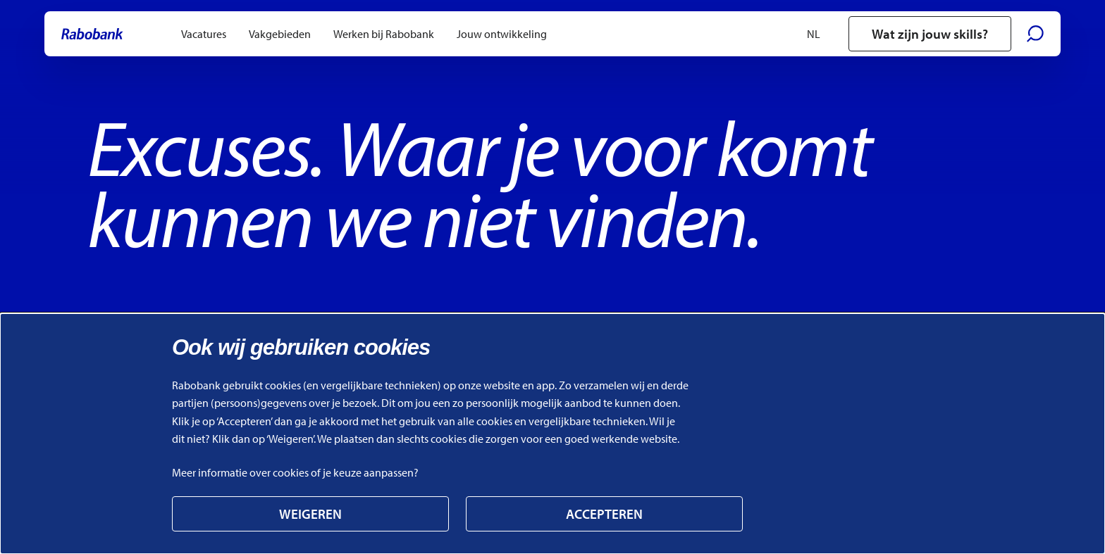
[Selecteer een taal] (820, 33)
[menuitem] (203, 34)
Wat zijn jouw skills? (930, 33)
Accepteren (604, 513)
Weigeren (310, 513)
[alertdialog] (552, 433)
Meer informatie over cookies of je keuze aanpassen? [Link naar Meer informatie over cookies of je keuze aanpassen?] (295, 472)
